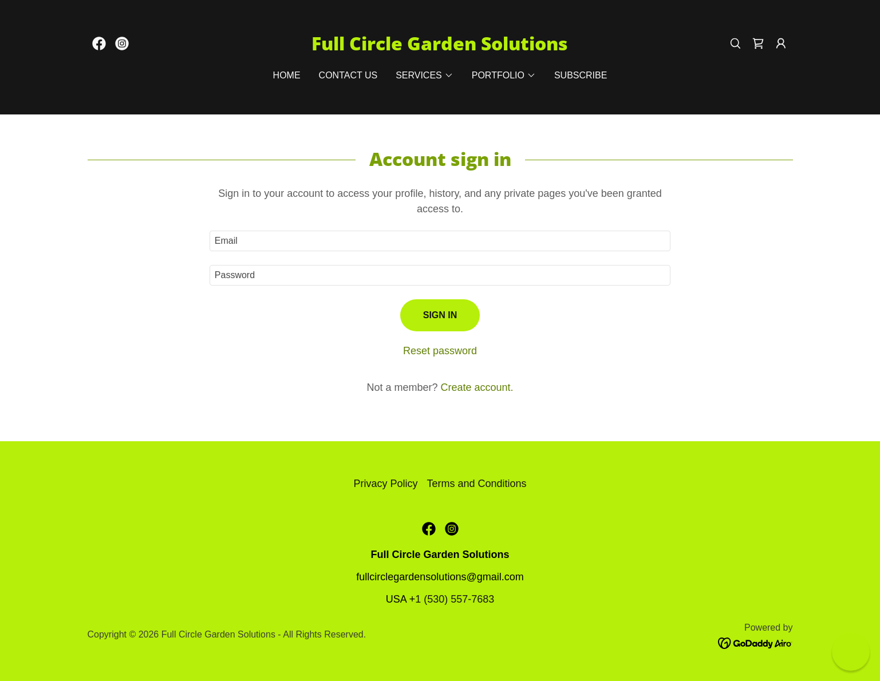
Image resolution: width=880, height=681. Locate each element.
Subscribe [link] (580, 75)
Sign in (440, 315)
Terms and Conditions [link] (476, 483)
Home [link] (287, 75)
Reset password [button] (440, 351)
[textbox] (440, 241)
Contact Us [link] (348, 75)
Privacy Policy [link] (385, 483)
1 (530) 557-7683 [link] (454, 599)
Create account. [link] (476, 387)
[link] (99, 43)
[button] (780, 43)
